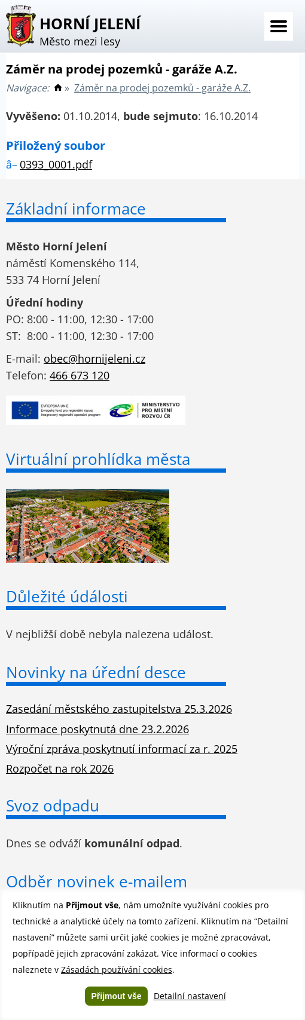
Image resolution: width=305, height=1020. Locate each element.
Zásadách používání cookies (116, 969)
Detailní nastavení (190, 995)
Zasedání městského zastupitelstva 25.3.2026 (119, 709)
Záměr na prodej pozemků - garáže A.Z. (162, 87)
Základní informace (76, 208)
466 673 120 (79, 375)
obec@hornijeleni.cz (94, 358)
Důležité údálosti (67, 596)
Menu (278, 26)
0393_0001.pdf (56, 164)
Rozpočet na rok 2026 (60, 768)
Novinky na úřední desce (96, 672)
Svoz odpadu (52, 805)
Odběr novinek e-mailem (96, 881)
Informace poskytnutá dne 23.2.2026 (97, 729)
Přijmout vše (116, 996)
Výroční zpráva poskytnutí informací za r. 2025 (121, 749)
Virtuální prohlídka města (98, 459)
